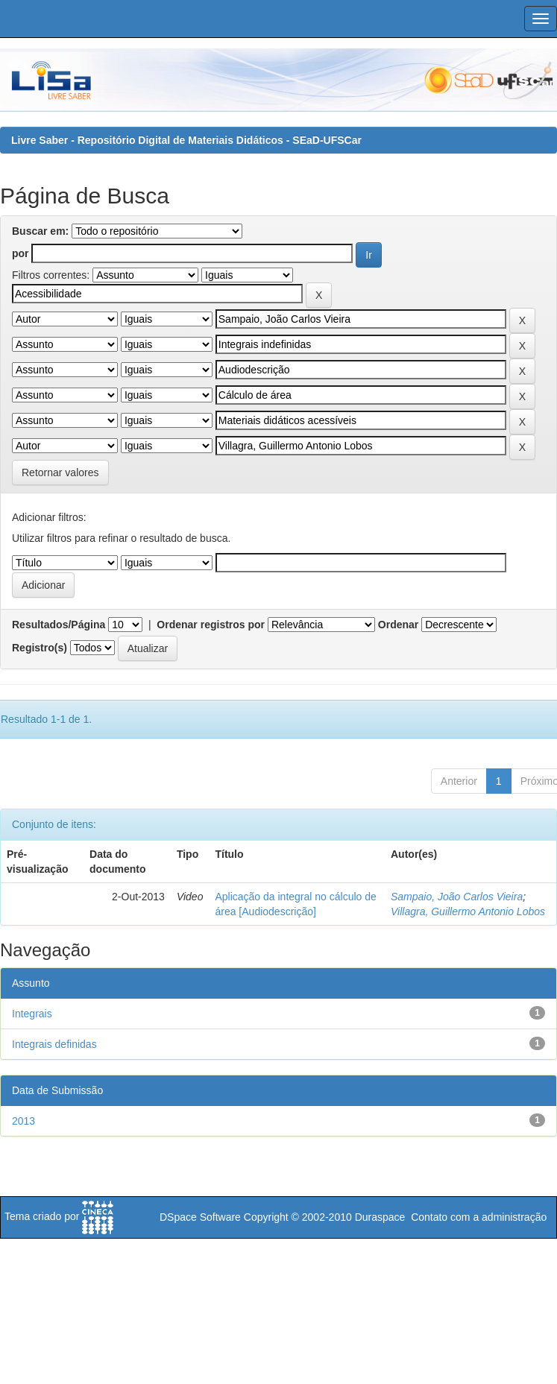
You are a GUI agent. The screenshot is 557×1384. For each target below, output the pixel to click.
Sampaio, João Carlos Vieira (457, 897)
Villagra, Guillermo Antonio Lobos (468, 911)
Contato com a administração (479, 1217)
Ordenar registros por (211, 625)
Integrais (32, 1014)
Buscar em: (40, 231)
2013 (23, 1121)
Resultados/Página (58, 625)
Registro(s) (39, 648)
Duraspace (380, 1217)
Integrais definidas (54, 1044)
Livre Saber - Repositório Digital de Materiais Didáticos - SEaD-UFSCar (186, 140)
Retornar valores (60, 472)
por (20, 253)
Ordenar (398, 625)
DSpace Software (200, 1217)
